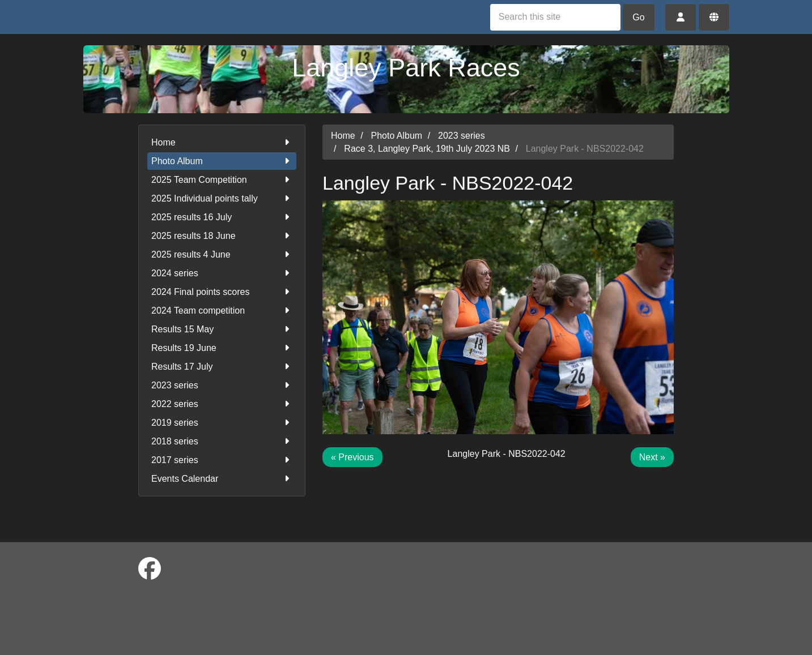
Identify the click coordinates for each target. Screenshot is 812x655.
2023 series (221, 385)
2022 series (221, 403)
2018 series (221, 441)
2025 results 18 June (221, 235)
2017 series (221, 459)
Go (638, 17)
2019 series (221, 422)
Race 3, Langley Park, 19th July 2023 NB (427, 148)
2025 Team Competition (221, 179)
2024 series (221, 273)
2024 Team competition (221, 310)
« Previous (352, 457)
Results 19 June (221, 347)
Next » (652, 457)
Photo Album (221, 161)
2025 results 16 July (221, 217)
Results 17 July (221, 366)
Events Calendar (221, 478)
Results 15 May (221, 329)
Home (221, 142)
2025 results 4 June (221, 254)
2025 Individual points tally (221, 198)
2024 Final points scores (221, 291)
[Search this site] (555, 17)
